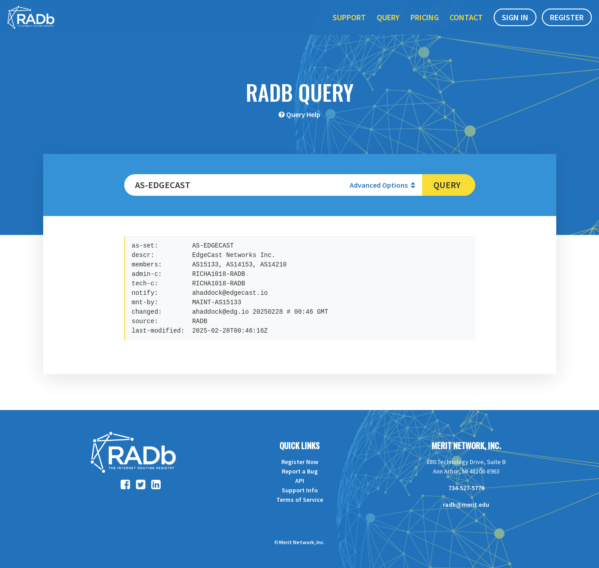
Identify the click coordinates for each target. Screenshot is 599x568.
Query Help (303, 114)
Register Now (299, 462)
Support (349, 26)
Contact (466, 26)
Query (388, 26)
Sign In (515, 26)
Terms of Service (299, 500)
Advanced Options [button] (382, 184)
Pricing (424, 26)
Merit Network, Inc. (466, 445)
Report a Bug (300, 471)
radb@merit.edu (466, 504)
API (299, 481)
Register (567, 26)
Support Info (300, 490)
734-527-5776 (466, 488)
